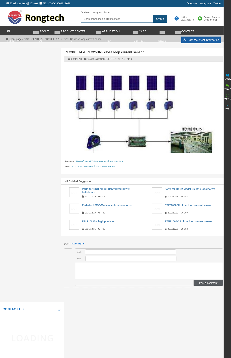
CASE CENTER (108, 59)
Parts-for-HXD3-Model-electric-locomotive (99, 161)
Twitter (217, 3)
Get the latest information (201, 40)
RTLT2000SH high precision (98, 221)
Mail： (126, 258)
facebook (192, 3)
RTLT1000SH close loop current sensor (94, 166)
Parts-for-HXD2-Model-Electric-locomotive (190, 189)
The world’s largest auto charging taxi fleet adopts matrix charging (38, 213)
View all (28, 235)
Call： (126, 251)
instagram (205, 3)
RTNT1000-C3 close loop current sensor (189, 221)
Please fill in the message (28, 168)
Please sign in (77, 243)
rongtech (36, 16)
